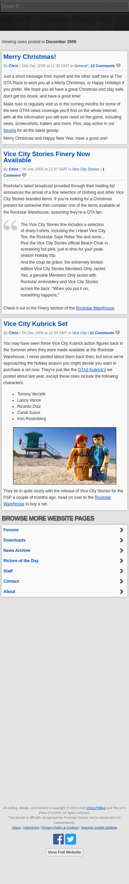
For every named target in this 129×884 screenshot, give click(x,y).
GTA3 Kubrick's (92, 369)
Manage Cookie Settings (99, 827)
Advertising (31, 827)
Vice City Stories (85, 169)
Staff (8, 571)
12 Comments (102, 66)
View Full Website (64, 852)
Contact (11, 581)
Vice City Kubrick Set (35, 323)
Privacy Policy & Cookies (60, 827)
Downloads (14, 540)
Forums (11, 530)
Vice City (79, 333)
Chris (14, 66)
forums (9, 130)
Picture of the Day (21, 560)
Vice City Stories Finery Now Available (46, 157)
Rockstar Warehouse (95, 308)
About (9, 591)
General (80, 66)
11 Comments (102, 333)
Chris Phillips (95, 808)
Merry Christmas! (29, 56)
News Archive (16, 550)
